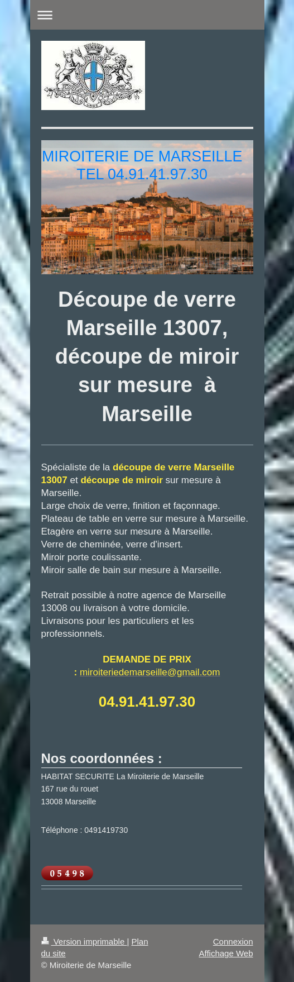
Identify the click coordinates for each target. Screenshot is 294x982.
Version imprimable (84, 941)
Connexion (233, 941)
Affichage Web (226, 953)
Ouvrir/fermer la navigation (147, 15)
